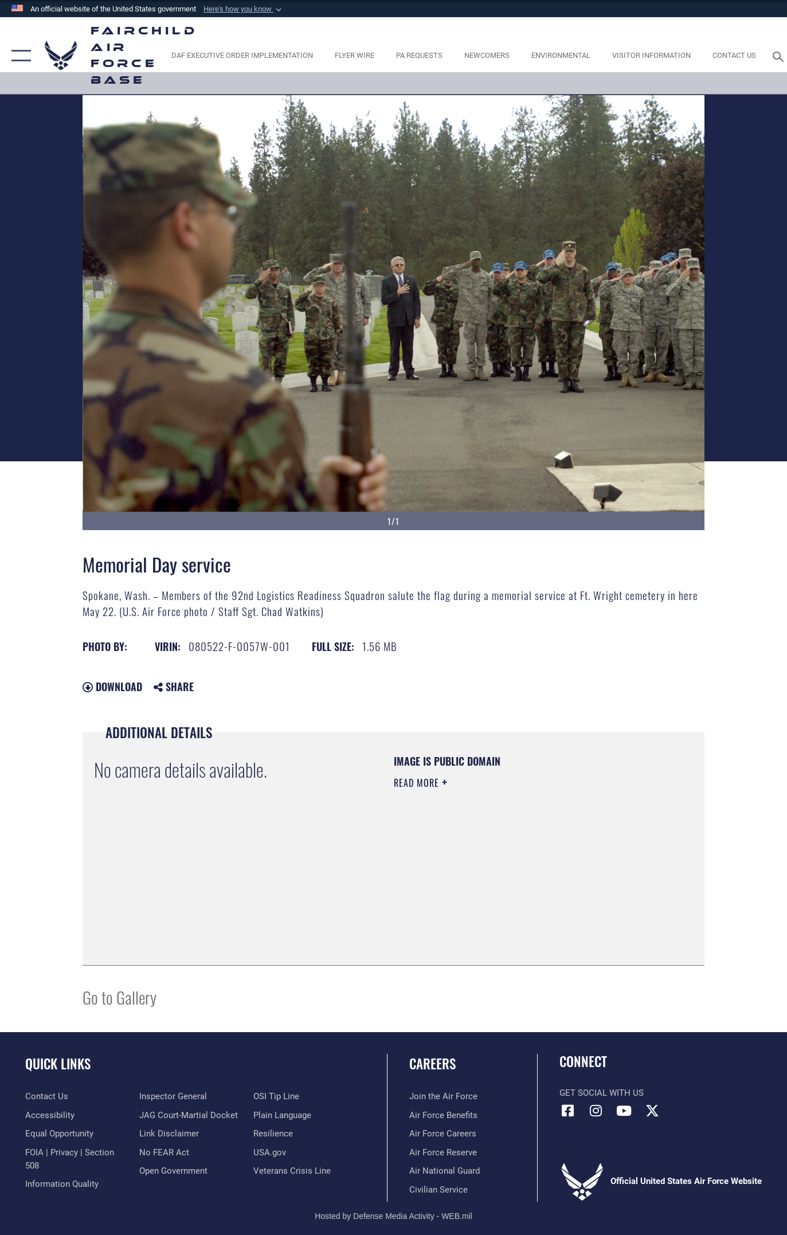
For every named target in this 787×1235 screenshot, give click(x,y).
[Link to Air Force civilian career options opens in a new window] (438, 1190)
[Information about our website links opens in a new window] (169, 1133)
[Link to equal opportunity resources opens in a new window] (59, 1133)
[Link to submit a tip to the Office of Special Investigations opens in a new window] (276, 1096)
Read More (418, 783)
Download (112, 686)
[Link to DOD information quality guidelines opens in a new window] (62, 1184)
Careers (432, 1063)
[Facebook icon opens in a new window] (568, 1110)
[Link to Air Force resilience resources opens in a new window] (273, 1133)
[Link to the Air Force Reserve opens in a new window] (443, 1152)
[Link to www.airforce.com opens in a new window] (443, 1096)
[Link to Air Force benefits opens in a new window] (443, 1115)
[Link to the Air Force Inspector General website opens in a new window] (173, 1096)
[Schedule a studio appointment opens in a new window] (419, 56)
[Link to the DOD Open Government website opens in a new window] (173, 1171)
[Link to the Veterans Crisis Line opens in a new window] (292, 1171)
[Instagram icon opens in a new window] (596, 1110)
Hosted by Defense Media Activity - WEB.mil (393, 1216)
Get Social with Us (601, 1093)
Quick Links (58, 1063)
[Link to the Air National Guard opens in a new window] (444, 1171)
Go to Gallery (119, 997)
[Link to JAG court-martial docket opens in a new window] (188, 1115)
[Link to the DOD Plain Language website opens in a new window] (282, 1115)
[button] (243, 9)
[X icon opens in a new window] (652, 1110)
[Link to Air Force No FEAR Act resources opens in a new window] (164, 1152)
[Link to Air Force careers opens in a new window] (442, 1133)
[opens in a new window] (242, 56)
